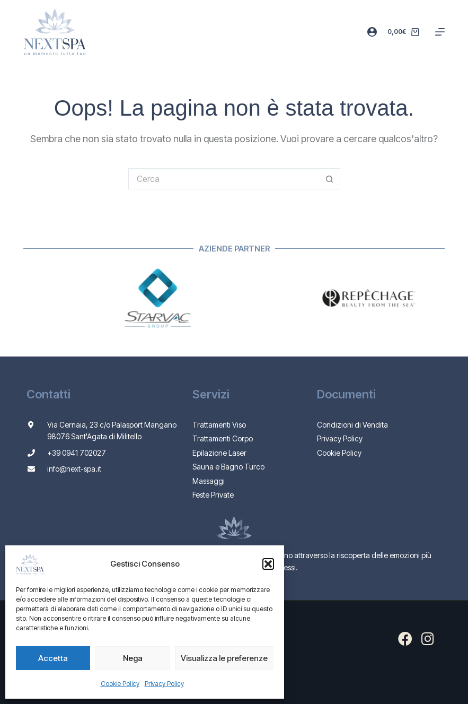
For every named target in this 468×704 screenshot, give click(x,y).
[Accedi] (372, 32)
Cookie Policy (120, 684)
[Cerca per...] (223, 178)
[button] (268, 564)
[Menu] (440, 32)
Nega (133, 658)
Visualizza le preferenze (224, 658)
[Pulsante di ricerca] (329, 178)
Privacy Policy (164, 684)
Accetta (53, 658)
